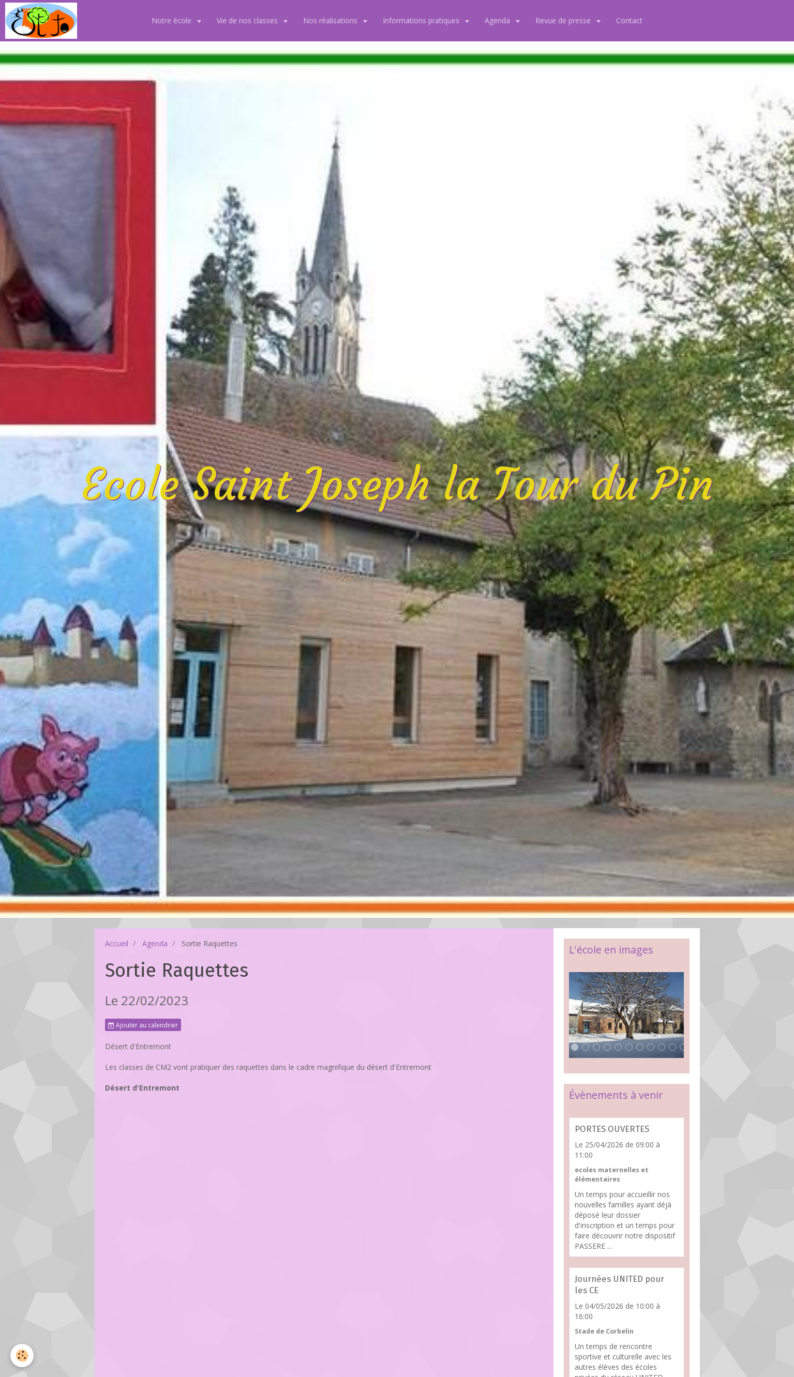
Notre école (172, 20)
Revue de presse (564, 20)
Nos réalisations (331, 20)
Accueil (116, 943)
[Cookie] (22, 1355)
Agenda (498, 20)
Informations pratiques (422, 20)
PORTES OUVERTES (612, 1129)
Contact (629, 20)
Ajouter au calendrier (143, 1025)
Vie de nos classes (248, 20)
